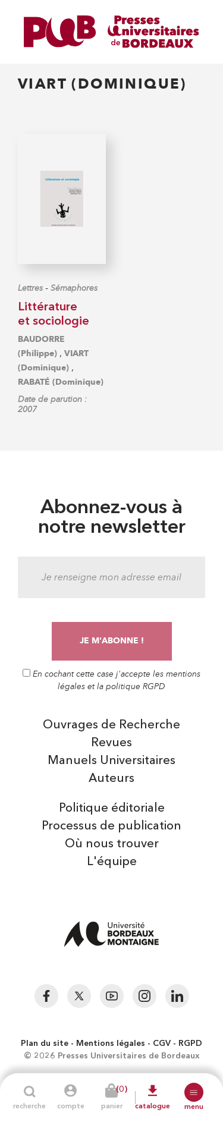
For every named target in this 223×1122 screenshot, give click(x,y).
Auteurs (111, 779)
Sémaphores (74, 288)
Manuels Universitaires (111, 761)
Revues (111, 743)
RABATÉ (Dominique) (60, 382)
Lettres (30, 288)
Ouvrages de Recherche (111, 725)
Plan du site (44, 1043)
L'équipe (112, 862)
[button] (193, 1092)
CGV (162, 1043)
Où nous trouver (112, 844)
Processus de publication (111, 826)
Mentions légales (110, 1043)
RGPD (190, 1043)
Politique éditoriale (112, 809)
